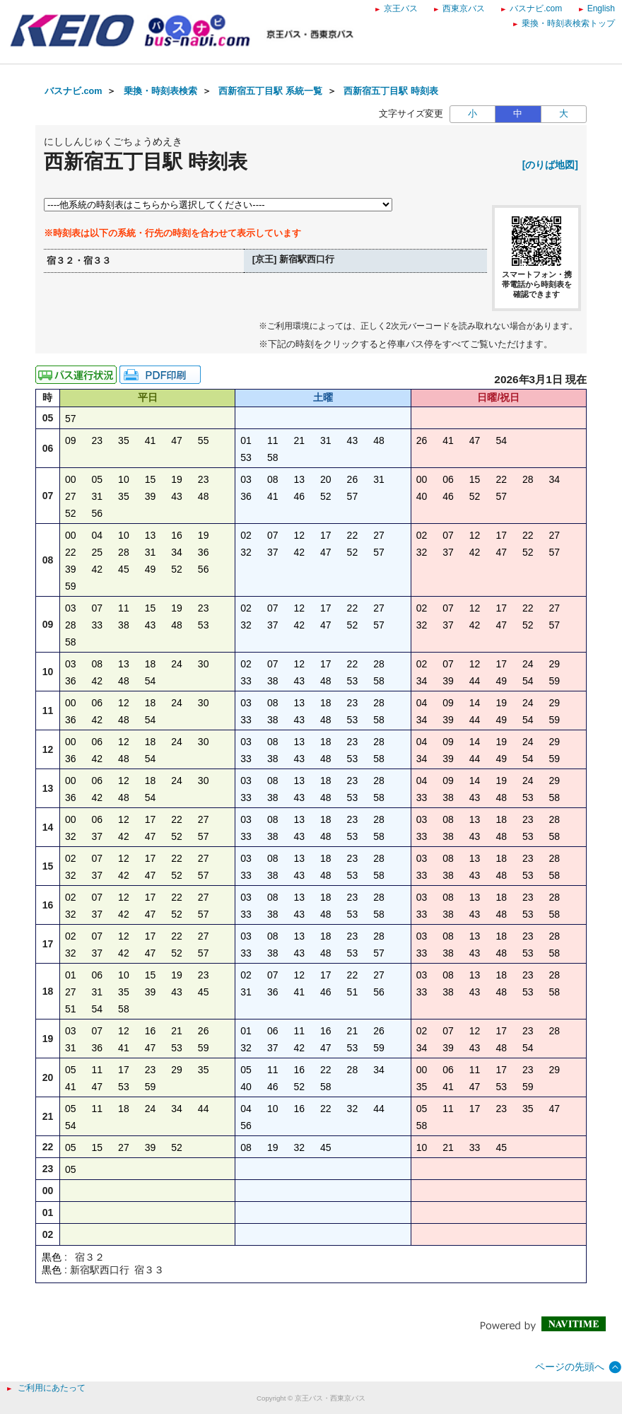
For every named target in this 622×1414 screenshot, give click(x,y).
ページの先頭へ (569, 1366)
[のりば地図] (550, 164)
